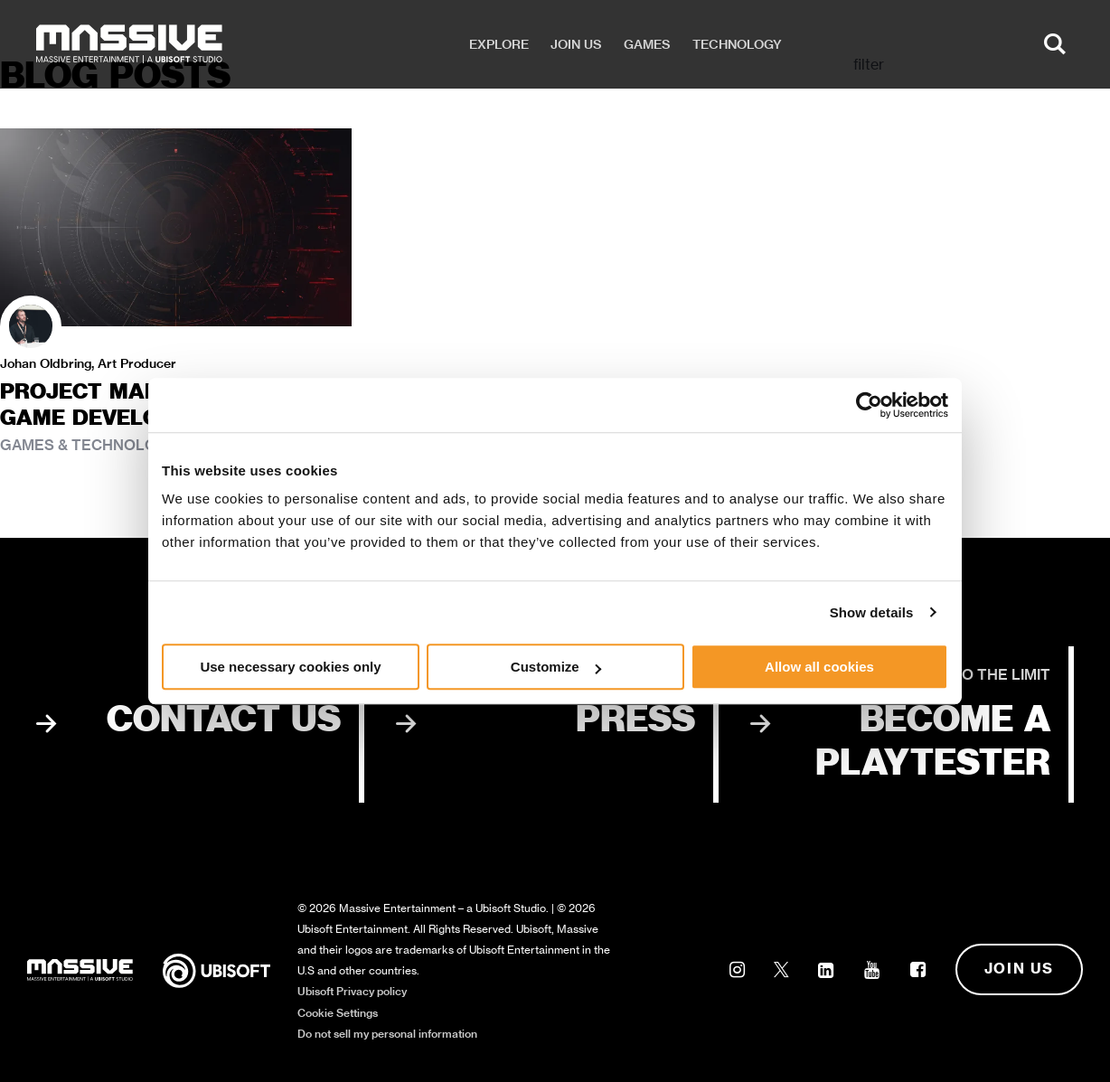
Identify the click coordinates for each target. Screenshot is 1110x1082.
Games (647, 44)
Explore (499, 44)
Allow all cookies (819, 666)
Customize (556, 666)
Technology (737, 44)
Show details (872, 612)
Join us (576, 44)
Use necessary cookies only (290, 666)
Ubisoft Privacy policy (352, 991)
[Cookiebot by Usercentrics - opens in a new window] (869, 405)
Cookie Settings (337, 1013)
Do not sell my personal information (387, 1033)
